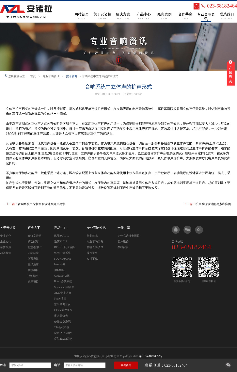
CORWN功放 (62, 275)
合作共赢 (124, 227)
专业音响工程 (95, 241)
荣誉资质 (5, 247)
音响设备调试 (95, 247)
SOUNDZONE (62, 258)
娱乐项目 (33, 281)
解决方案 (34, 227)
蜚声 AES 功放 (63, 333)
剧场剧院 (33, 252)
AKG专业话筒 (62, 292)
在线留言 (123, 247)
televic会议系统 (63, 310)
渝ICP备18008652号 (151, 356)
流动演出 (33, 275)
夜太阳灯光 (61, 315)
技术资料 (71, 76)
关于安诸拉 (8, 227)
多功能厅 (33, 241)
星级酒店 (33, 264)
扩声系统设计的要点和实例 (213, 204)
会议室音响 (34, 235)
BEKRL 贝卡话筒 (64, 247)
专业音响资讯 (51, 76)
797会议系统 (61, 327)
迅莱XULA (60, 241)
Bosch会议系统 (63, 281)
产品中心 (60, 227)
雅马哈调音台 (62, 304)
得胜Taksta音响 (63, 338)
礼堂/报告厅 (35, 247)
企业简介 (5, 235)
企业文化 (5, 241)
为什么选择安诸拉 (129, 235)
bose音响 (59, 264)
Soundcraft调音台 (64, 287)
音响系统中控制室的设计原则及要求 (41, 204)
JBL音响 (59, 269)
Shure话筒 (60, 298)
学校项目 (33, 270)
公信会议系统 (62, 321)
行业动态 (92, 235)
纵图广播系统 (62, 252)
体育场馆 (33, 258)
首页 (33, 76)
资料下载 (92, 258)
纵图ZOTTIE (61, 235)
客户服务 (123, 241)
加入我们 (5, 252)
